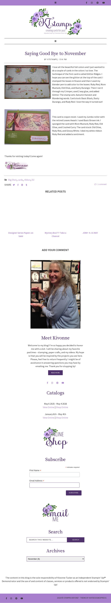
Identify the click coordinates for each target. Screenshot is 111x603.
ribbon (27, 179)
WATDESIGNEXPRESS (98, 597)
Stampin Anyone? (71, 597)
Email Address (36, 480)
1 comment (101, 184)
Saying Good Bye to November (55, 54)
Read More (55, 373)
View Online (48, 407)
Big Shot (12, 179)
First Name (35, 470)
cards (20, 179)
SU (33, 179)
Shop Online (62, 407)
